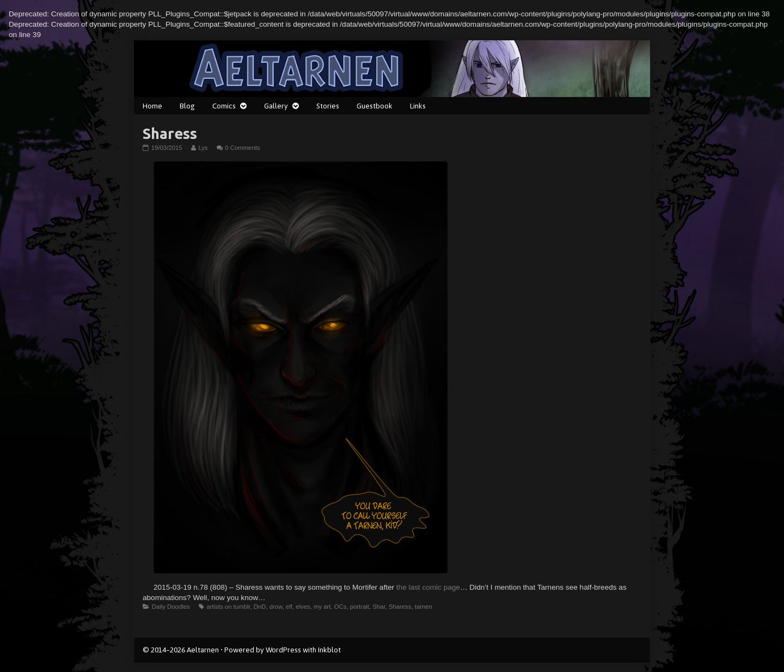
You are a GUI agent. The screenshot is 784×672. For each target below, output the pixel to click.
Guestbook (375, 105)
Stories (327, 105)
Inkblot (329, 649)
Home (152, 105)
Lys (202, 147)
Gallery (276, 105)
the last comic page (428, 587)
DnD (260, 606)
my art (322, 606)
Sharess (400, 606)
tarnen (423, 606)
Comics (224, 105)
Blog (187, 105)
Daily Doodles (171, 606)
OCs (340, 606)
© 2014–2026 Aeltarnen (181, 649)
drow (276, 606)
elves (303, 606)
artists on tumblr (228, 606)
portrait (359, 606)
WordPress (283, 649)
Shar (378, 606)
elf (289, 606)
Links (418, 105)
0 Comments (242, 147)
